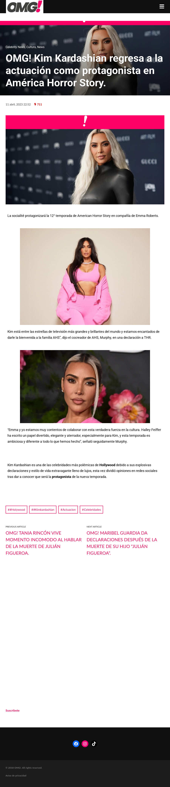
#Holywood (17, 509)
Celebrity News (15, 47)
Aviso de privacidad (16, 775)
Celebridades (92, 509)
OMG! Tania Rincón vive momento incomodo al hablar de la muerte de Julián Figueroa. (44, 543)
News (40, 47)
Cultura (31, 47)
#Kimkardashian (43, 509)
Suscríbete (13, 710)
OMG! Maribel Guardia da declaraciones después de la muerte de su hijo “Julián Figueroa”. (122, 543)
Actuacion (69, 509)
